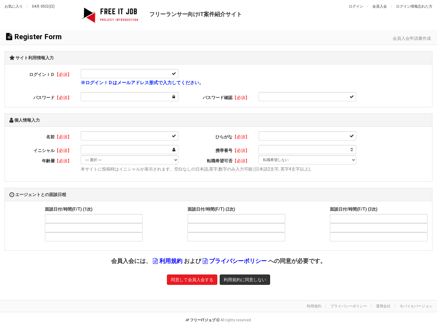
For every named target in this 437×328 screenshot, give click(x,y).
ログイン (356, 6)
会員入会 (379, 6)
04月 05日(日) (43, 6)
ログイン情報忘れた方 (414, 6)
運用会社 (383, 306)
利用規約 (170, 261)
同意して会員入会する (192, 279)
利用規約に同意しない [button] (245, 279)
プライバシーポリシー (238, 261)
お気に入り (14, 6)
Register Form (34, 37)
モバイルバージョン (416, 306)
